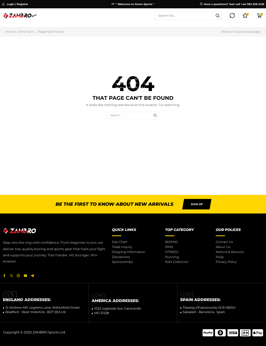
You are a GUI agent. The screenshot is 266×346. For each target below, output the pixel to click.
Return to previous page (241, 32)
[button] (15, 4)
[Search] (218, 16)
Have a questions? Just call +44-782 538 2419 (234, 4)
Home (11, 32)
